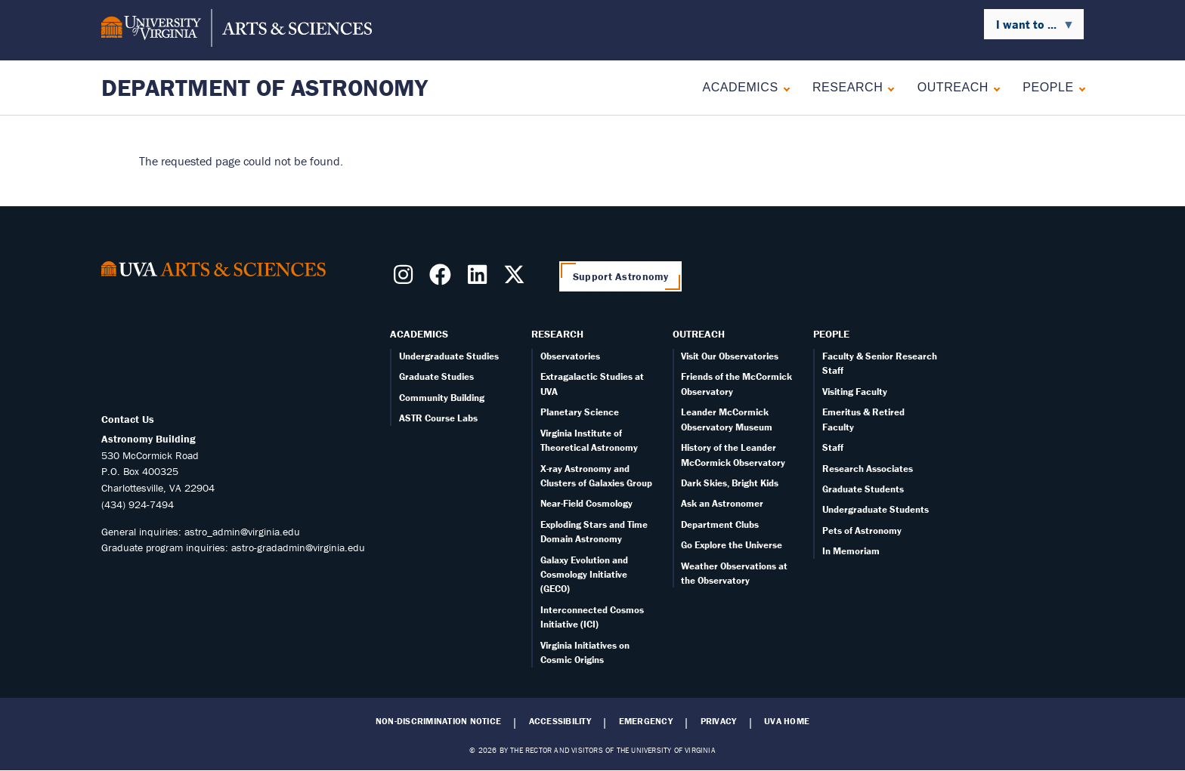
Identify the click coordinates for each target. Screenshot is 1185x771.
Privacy (719, 721)
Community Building (441, 397)
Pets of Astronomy (862, 530)
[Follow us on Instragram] (406, 278)
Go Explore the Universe (731, 544)
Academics (740, 87)
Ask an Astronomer (722, 503)
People (1048, 87)
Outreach (953, 87)
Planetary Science (579, 412)
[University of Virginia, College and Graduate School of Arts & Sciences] (236, 30)
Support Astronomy (621, 276)
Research (847, 87)
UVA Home (786, 721)
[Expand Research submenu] (888, 87)
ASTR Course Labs (438, 418)
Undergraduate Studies (449, 356)
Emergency (646, 721)
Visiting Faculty (854, 391)
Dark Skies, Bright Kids (729, 482)
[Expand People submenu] (1079, 87)
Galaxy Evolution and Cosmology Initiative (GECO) (584, 575)
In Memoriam (851, 550)
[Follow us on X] (517, 278)
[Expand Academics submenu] (783, 87)
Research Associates (867, 468)
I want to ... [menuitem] (1029, 28)
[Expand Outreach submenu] (993, 87)
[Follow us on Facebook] (443, 278)
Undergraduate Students (875, 509)
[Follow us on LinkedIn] (480, 278)
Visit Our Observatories (729, 356)
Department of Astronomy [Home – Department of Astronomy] (264, 87)
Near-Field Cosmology (586, 503)
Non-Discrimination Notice (438, 721)
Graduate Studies (436, 376)
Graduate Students (863, 489)
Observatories (570, 356)
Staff (832, 447)
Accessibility (560, 721)
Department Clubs (720, 524)
